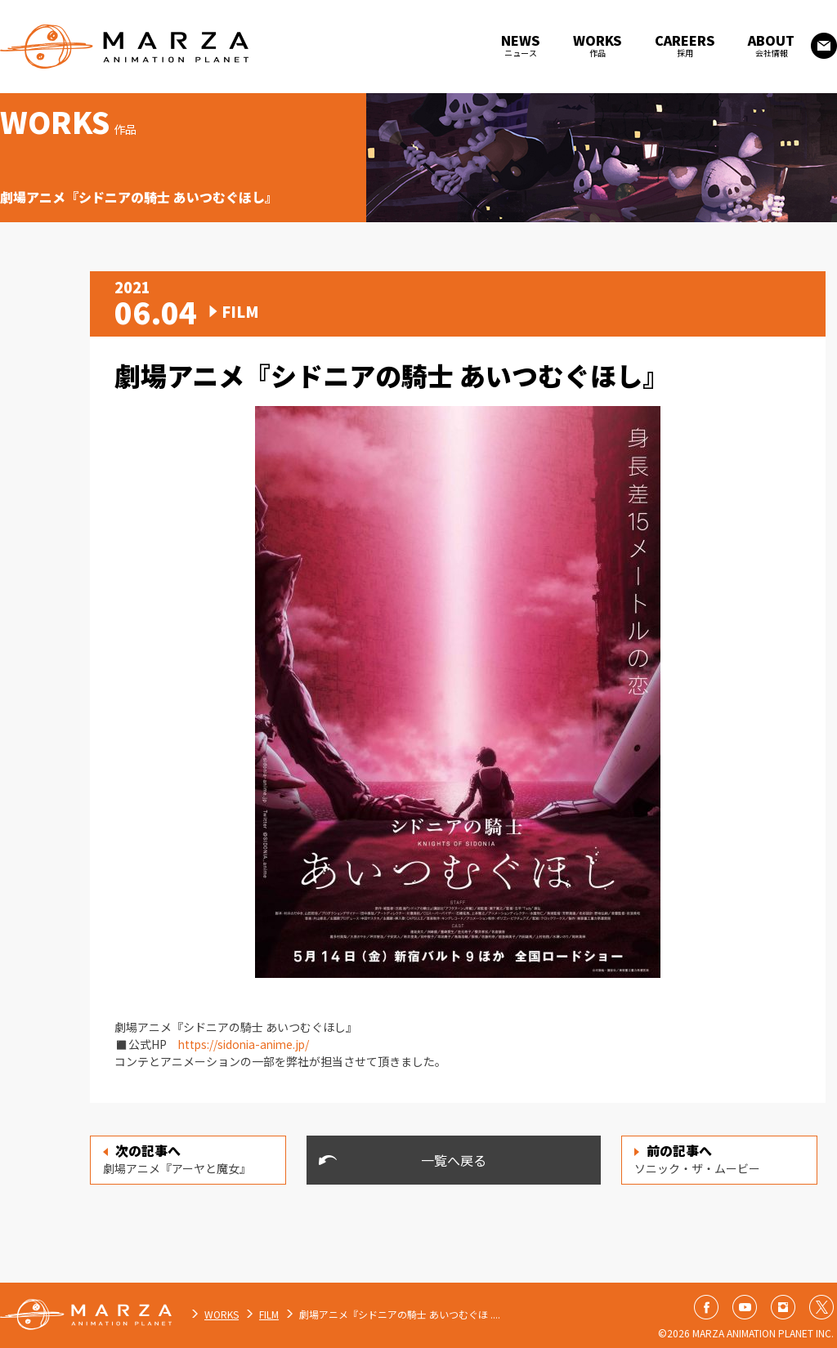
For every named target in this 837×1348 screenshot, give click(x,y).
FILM (269, 1314)
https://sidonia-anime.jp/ (247, 1044)
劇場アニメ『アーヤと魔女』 (177, 1158)
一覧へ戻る (453, 1160)
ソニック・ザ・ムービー (697, 1158)
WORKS (221, 1314)
